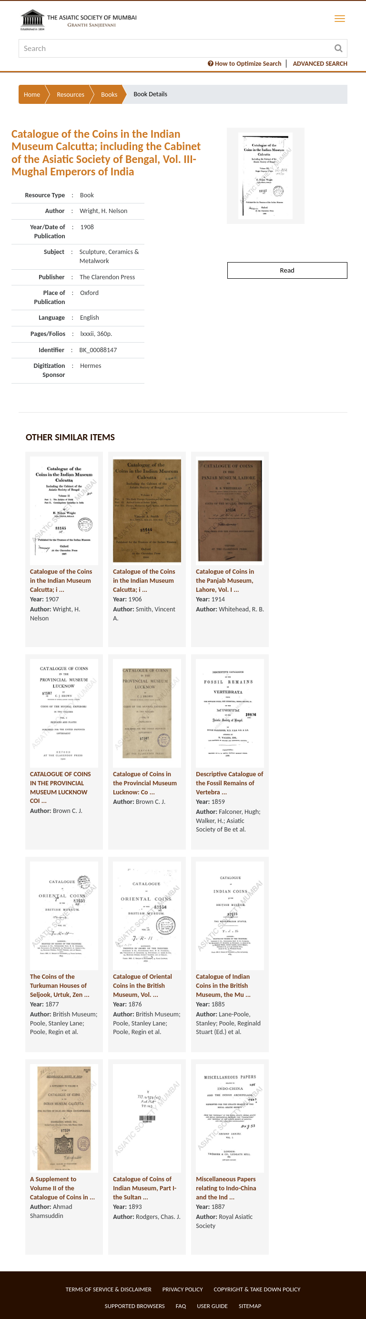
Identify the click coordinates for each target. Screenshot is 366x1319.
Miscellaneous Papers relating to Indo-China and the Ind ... (226, 1188)
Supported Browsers (135, 1305)
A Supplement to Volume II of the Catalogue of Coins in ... (62, 1188)
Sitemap (250, 1305)
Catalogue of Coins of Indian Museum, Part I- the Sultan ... (144, 1188)
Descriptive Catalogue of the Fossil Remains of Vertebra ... (229, 783)
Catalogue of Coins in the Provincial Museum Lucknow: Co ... (145, 783)
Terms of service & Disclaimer (109, 1289)
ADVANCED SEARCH (320, 64)
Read (287, 270)
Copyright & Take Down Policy (257, 1289)
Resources (70, 95)
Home (32, 95)
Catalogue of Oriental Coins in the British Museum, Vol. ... (142, 985)
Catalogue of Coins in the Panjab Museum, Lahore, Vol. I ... (225, 580)
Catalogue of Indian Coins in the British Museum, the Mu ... (223, 985)
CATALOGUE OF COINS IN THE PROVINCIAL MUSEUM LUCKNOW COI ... (60, 787)
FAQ (181, 1305)
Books (109, 95)
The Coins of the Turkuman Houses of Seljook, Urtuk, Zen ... (60, 985)
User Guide (212, 1305)
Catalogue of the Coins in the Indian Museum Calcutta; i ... (61, 580)
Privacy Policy (183, 1289)
